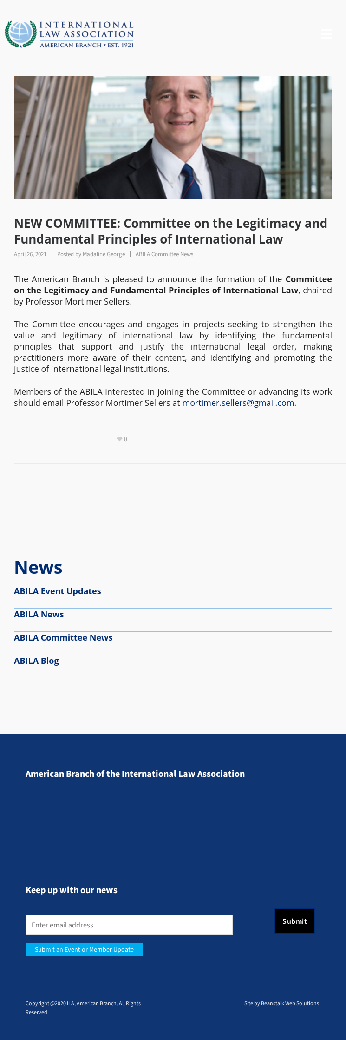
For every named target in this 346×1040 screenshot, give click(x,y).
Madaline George (104, 254)
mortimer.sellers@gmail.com (238, 402)
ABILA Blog (36, 660)
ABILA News (39, 614)
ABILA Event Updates (57, 590)
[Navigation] (326, 34)
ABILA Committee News (164, 254)
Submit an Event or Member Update (84, 949)
